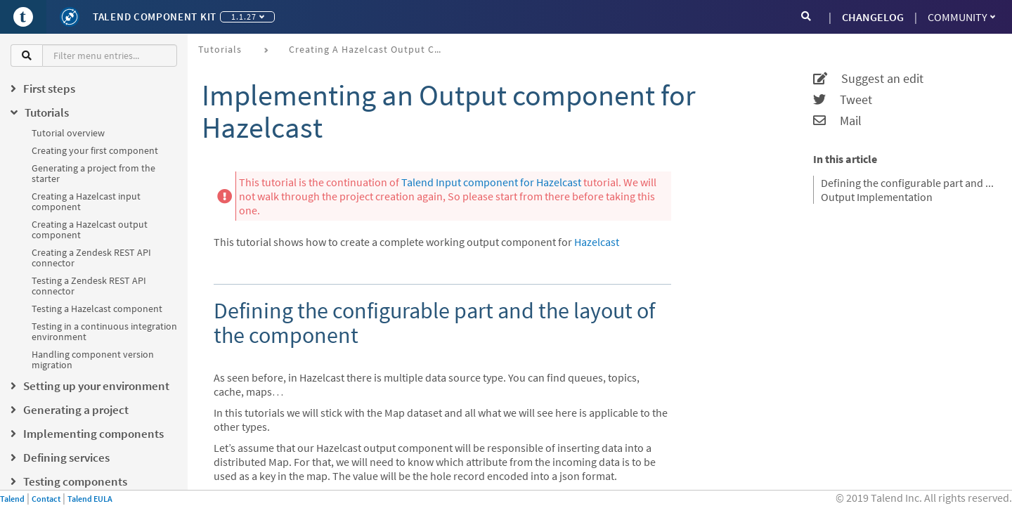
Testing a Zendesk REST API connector (89, 285)
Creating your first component (95, 150)
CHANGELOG (873, 17)
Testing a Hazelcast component (97, 308)
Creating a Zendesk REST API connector (91, 257)
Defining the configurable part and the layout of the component (907, 183)
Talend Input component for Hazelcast (491, 182)
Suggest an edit (868, 79)
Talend (12, 498)
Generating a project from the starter (93, 173)
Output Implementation (877, 197)
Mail (837, 121)
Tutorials (220, 49)
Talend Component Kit (154, 16)
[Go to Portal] (23, 17)
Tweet (842, 100)
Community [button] (961, 17)
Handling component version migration (93, 359)
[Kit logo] (69, 17)
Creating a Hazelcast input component (86, 201)
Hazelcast (596, 242)
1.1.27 (247, 16)
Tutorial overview (68, 132)
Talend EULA (89, 498)
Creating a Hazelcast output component (90, 229)
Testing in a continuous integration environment (104, 331)
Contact (46, 498)
